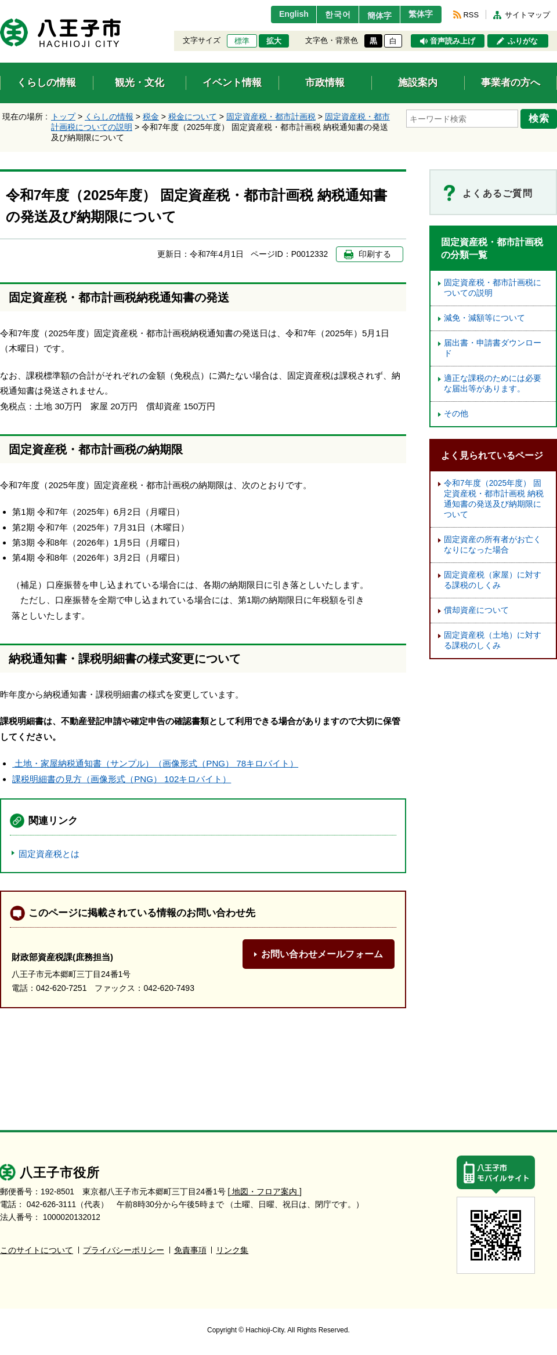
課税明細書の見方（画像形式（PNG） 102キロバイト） (121, 779)
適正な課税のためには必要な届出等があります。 (492, 383)
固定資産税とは (49, 854)
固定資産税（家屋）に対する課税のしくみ (492, 580)
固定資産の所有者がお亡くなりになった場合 (492, 544)
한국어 (327, 14)
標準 (241, 41)
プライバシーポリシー (123, 1250)
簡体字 (373, 15)
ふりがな (523, 41)
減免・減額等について (484, 318)
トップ (63, 116)
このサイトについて (36, 1250)
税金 (151, 116)
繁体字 (419, 14)
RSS (471, 14)
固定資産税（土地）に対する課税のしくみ (492, 640)
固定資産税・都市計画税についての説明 (492, 287)
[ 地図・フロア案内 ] (265, 1191)
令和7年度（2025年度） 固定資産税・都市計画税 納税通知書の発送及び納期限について (494, 499)
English (280, 14)
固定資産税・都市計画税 (271, 116)
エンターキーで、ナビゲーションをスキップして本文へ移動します (0, 7)
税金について (192, 116)
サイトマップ (527, 14)
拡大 (273, 41)
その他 (456, 413)
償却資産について (476, 610)
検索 (541, 117)
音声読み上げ (452, 41)
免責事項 (190, 1250)
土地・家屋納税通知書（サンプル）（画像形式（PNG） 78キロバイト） (155, 763)
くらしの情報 (109, 116)
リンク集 (232, 1250)
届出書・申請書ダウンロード (492, 348)
